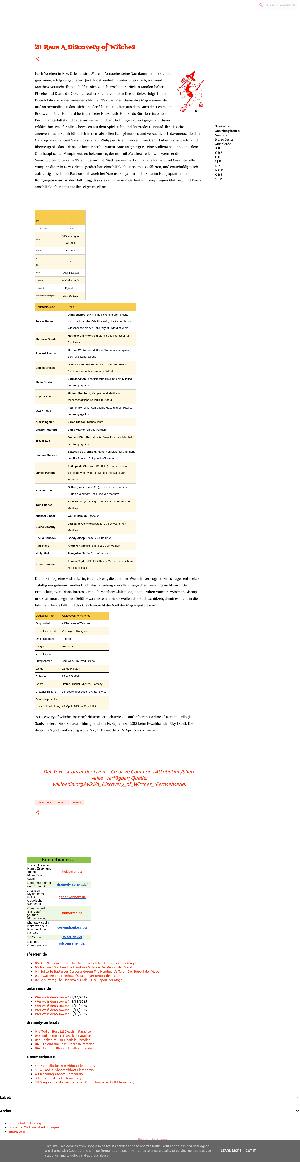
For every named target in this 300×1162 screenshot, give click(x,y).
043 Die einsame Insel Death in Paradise (64, 1044)
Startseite (222, 126)
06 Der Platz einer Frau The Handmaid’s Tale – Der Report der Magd (85, 963)
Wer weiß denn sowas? (52, 997)
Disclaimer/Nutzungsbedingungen (33, 1127)
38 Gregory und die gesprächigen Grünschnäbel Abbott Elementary (84, 1082)
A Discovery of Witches (52, 802)
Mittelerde (223, 144)
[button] (37, 59)
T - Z (218, 179)
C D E (218, 153)
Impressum (16, 1131)
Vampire (221, 135)
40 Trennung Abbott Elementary (59, 1074)
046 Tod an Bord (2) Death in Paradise (63, 1031)
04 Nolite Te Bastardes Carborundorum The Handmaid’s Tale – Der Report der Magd (97, 971)
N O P (219, 170)
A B (217, 148)
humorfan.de (72, 913)
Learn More (231, 1151)
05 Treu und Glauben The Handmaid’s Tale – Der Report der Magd (83, 967)
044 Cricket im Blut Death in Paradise (62, 1039)
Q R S (218, 174)
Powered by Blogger (150, 1139)
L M (218, 166)
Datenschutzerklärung (24, 1123)
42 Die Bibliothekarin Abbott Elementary (65, 1065)
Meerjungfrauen (227, 131)
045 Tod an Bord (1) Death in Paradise (63, 1035)
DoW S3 (77, 802)
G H (217, 157)
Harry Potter (224, 139)
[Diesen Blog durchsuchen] (275, 5)
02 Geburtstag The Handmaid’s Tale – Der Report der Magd (78, 979)
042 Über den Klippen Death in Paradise (64, 1048)
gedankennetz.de (72, 897)
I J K (218, 161)
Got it (250, 1151)
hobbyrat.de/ (72, 871)
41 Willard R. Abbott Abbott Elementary (64, 1069)
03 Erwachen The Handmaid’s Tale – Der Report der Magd (77, 975)
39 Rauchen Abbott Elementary (58, 1078)
